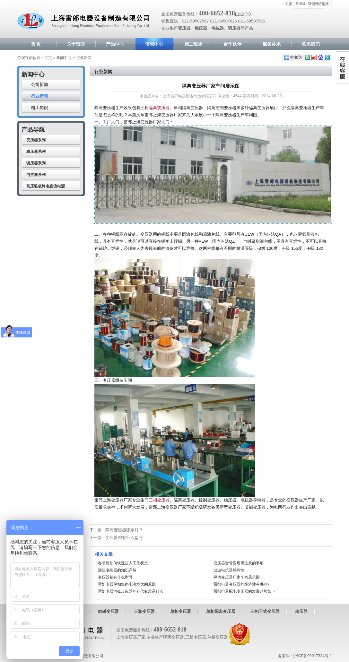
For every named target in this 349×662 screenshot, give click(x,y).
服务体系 (272, 44)
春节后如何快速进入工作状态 (123, 563)
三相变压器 (159, 500)
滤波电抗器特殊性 (229, 570)
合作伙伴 (232, 44)
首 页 (36, 44)
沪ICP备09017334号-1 (312, 656)
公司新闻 (39, 84)
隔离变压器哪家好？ (124, 529)
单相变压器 (180, 611)
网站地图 (321, 4)
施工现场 (193, 44)
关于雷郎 (76, 44)
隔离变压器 (159, 107)
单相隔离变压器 (220, 611)
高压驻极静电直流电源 (45, 186)
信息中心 (154, 44)
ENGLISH (304, 4)
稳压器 (301, 611)
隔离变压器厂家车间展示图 (237, 577)
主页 (288, 4)
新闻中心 (64, 58)
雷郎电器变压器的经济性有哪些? (242, 584)
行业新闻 (39, 96)
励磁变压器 (108, 611)
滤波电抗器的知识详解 (117, 570)
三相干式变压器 (265, 611)
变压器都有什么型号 (124, 537)
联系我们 (311, 44)
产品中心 (115, 44)
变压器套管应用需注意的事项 (239, 563)
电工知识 (39, 107)
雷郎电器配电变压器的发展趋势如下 (244, 591)
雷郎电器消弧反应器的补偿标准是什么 (130, 591)
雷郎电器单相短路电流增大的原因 (127, 584)
